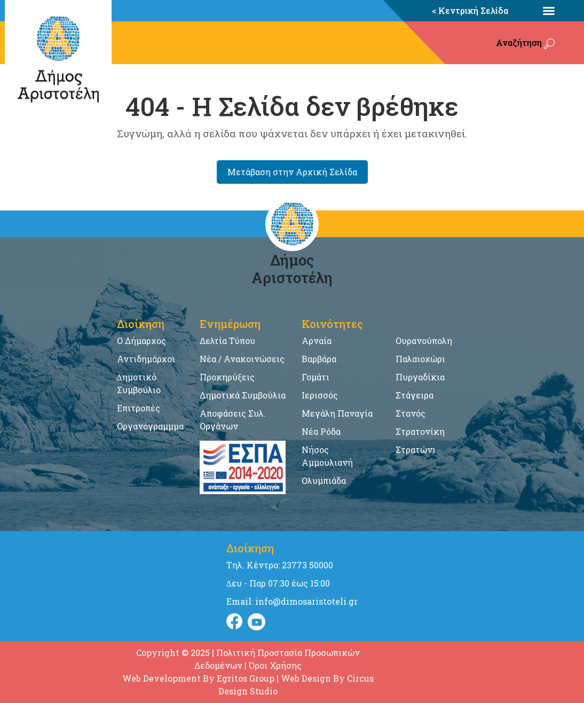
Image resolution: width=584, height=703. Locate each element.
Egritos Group (245, 678)
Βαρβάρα (319, 358)
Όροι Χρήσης (275, 665)
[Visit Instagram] (256, 621)
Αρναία (317, 340)
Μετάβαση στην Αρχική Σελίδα (292, 171)
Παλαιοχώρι (420, 358)
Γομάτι (315, 376)
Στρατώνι (416, 449)
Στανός (410, 413)
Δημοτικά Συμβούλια (243, 395)
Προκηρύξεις (227, 376)
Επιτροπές (138, 407)
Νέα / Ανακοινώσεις (242, 358)
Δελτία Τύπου (227, 340)
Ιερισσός (320, 395)
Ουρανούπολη (424, 340)
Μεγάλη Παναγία (337, 413)
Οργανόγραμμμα (150, 426)
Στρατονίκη (420, 431)
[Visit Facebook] (234, 621)
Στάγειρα (414, 395)
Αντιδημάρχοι (146, 358)
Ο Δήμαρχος (141, 340)
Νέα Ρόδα (321, 431)
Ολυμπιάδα (324, 480)
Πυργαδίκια (420, 376)
